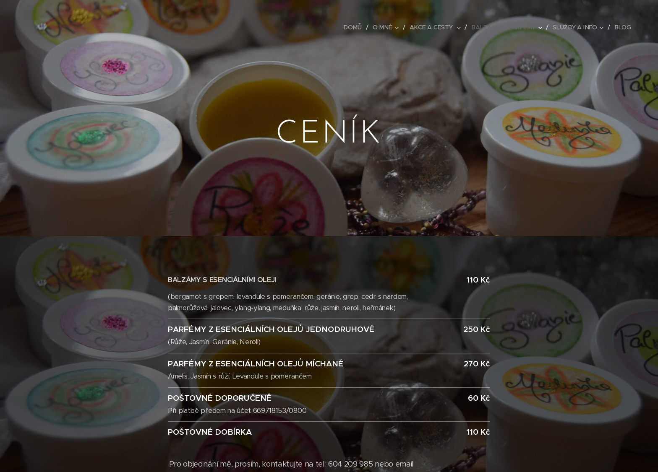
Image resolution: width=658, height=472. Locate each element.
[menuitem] (355, 27)
